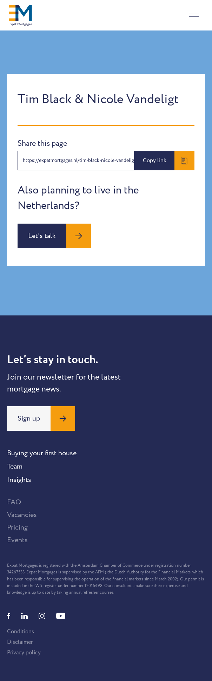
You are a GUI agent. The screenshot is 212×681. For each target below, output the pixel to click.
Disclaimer (20, 642)
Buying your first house (42, 453)
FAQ (14, 502)
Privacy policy (24, 652)
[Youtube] (60, 616)
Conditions (20, 631)
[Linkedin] (24, 616)
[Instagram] (42, 616)
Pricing (17, 527)
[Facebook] (9, 616)
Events (17, 540)
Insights (19, 480)
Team (14, 466)
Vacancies (22, 515)
